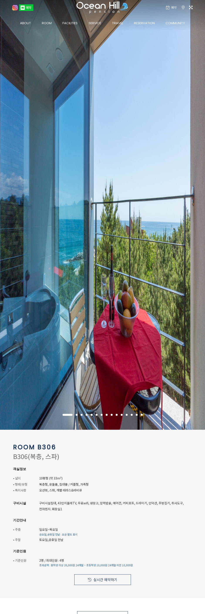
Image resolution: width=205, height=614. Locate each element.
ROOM (47, 23)
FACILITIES (70, 23)
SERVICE (95, 23)
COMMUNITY (175, 23)
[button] (68, 415)
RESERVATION (144, 23)
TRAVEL (117, 23)
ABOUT (25, 23)
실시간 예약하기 (102, 579)
